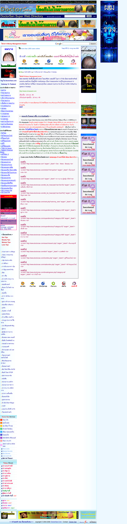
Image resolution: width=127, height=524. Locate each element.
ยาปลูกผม (4, 119)
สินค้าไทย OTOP (7, 372)
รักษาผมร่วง (5, 93)
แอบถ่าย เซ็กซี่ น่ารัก (8, 409)
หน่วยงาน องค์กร (7, 382)
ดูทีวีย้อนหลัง (5, 146)
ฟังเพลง (4, 157)
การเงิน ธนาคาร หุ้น (8, 266)
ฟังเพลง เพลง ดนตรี (8, 337)
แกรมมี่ (7, 213)
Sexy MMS (7, 229)
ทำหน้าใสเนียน (7, 429)
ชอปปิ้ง (4, 293)
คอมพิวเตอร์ (6, 284)
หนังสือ (4, 379)
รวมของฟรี (5, 347)
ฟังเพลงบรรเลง (6, 165)
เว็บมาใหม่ (36, 63)
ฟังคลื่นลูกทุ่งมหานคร (9, 186)
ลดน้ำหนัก (6, 423)
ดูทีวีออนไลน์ (5, 141)
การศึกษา (5, 263)
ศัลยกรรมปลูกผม (7, 111)
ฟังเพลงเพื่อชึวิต (7, 183)
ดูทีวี (2, 143)
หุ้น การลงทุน (52, 72)
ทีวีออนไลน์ (5, 138)
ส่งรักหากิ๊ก (3, 221)
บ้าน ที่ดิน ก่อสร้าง (8, 317)
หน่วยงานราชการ (7, 385)
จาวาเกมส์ (11, 218)
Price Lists (5, 449)
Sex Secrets (6, 453)
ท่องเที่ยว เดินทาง (7, 305)
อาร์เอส (13, 213)
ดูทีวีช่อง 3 (5, 154)
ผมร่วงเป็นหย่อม (7, 124)
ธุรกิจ (3, 308)
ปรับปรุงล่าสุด (49, 63)
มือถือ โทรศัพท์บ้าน (8, 340)
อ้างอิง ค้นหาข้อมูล (8, 403)
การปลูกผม (5, 114)
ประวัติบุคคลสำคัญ (8, 326)
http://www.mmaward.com (27, 91)
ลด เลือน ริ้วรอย (8, 426)
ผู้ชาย (4, 329)
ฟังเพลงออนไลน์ (7, 159)
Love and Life (6, 456)
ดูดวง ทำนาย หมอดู (8, 301)
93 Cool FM (5, 192)
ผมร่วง (3, 90)
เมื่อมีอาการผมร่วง (7, 103)
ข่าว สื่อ (4, 276)
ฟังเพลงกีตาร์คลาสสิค (9, 170)
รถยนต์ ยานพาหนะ (8, 343)
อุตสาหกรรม (6, 400)
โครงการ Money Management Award (30, 76)
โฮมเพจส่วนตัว (7, 412)
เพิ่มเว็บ (64, 285)
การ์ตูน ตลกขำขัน (7, 269)
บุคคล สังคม (6, 314)
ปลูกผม (3, 108)
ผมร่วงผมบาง (6, 95)
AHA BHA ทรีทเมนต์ (9, 438)
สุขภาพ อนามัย (7, 375)
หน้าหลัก (24, 63)
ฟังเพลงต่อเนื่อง (7, 188)
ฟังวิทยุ (3, 133)
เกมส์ (3, 406)
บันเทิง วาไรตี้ (6, 311)
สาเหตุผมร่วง (6, 106)
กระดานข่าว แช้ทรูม (8, 252)
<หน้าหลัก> (27, 72)
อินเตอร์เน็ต (5, 396)
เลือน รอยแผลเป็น (8, 432)
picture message (3, 226)
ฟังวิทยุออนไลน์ (6, 136)
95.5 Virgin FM (6, 190)
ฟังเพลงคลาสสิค (7, 167)
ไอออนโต (6, 435)
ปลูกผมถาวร (5, 116)
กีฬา (3, 273)
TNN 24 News (6, 148)
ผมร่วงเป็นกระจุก (7, 121)
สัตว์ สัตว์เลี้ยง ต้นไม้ (8, 369)
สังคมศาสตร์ (6, 366)
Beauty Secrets (7, 451)
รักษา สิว (5, 420)
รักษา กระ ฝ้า (7, 441)
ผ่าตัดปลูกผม (5, 127)
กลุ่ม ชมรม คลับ (7, 260)
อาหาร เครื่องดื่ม (7, 393)
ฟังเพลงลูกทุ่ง (6, 178)
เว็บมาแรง (61, 63)
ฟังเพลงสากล (6, 162)
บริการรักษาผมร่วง (7, 98)
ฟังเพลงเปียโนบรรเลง (9, 172)
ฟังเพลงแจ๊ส (5, 175)
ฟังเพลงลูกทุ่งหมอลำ (8, 180)
